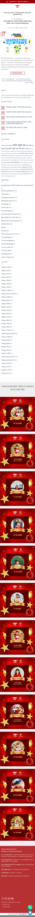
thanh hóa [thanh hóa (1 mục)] (29, 165)
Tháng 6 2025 (5, 270)
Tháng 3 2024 (5, 320)
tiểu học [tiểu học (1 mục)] (11, 169)
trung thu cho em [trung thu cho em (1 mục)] (17, 169)
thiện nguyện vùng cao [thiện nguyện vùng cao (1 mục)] (6, 167)
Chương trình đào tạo (7, 197)
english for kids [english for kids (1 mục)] (17, 153)
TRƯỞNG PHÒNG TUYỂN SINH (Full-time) (18, 107)
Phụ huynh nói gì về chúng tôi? (10, 221)
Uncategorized (5, 254)
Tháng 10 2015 (6, 363)
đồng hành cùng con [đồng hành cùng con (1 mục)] (11, 176)
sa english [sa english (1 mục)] (31, 160)
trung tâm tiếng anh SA (11, 80)
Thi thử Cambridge (7, 240)
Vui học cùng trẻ (6, 257)
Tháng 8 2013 (5, 373)
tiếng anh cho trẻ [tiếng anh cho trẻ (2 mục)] (27, 167)
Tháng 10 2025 (6, 267)
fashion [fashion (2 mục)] (22, 153)
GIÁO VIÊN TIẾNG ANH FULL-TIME (16, 127)
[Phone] (30, 907)
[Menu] (7, 1)
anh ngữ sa (22, 79)
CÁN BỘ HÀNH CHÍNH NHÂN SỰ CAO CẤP (19, 117)
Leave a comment (29, 82)
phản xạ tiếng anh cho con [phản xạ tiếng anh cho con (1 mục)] (6, 160)
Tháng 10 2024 (6, 297)
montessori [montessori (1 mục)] (20, 157)
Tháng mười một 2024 (8, 294)
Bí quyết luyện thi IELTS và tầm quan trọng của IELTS (17, 185)
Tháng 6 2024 (5, 310)
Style (2, 227)
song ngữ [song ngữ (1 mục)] (22, 165)
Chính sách (4, 194)
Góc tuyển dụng (17, 19)
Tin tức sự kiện (5, 247)
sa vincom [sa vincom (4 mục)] (15, 162)
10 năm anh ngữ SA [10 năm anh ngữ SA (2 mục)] (7, 145)
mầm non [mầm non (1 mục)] (25, 157)
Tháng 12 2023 (6, 330)
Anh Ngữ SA (23, 914)
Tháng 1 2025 (5, 287)
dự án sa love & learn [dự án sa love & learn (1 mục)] (9, 153)
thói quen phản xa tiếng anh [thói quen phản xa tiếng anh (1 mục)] (16, 167)
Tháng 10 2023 (6, 337)
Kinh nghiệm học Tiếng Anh (9, 217)
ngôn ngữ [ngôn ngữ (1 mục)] (30, 157)
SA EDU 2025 (5, 224)
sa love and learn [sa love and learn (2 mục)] (6, 162)
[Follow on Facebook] (2, 898)
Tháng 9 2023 (5, 340)
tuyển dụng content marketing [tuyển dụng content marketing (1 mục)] (17, 173)
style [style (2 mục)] (25, 165)
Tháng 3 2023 (5, 350)
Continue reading (17, 73)
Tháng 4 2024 (5, 317)
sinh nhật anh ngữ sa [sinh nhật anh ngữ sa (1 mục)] (15, 165)
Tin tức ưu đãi (5, 250)
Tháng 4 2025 (5, 277)
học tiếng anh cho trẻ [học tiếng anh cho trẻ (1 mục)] (20, 155)
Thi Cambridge (5, 237)
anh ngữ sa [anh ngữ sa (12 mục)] (19, 144)
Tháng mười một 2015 (8, 360)
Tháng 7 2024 (5, 307)
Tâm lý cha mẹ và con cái (9, 234)
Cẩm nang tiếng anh (7, 191)
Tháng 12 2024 (6, 290)
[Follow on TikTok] (6, 898)
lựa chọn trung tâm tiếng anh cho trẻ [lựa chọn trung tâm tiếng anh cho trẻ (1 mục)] (10, 157)
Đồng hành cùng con (7, 201)
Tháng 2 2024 (5, 323)
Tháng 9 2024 (5, 300)
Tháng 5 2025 (5, 274)
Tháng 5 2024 (5, 313)
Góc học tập (5, 207)
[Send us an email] (9, 898)
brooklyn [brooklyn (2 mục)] (27, 148)
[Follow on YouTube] (12, 898)
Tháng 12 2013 (6, 370)
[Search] (33, 6)
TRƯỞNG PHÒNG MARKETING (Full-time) (18, 112)
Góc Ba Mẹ (4, 204)
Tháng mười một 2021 (8, 357)
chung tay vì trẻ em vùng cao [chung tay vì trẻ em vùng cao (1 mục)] (16, 151)
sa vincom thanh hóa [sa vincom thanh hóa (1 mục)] (23, 162)
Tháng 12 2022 (6, 353)
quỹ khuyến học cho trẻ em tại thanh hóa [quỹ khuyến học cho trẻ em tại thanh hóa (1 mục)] (20, 160)
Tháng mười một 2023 (8, 333)
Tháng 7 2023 (5, 347)
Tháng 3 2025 (5, 280)
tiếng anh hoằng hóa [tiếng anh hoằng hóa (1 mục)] (5, 169)
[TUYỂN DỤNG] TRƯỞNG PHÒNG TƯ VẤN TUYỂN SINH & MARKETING (18, 122)
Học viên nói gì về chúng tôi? (10, 214)
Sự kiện (3, 231)
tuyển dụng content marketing (24, 80)
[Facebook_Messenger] (30, 912)
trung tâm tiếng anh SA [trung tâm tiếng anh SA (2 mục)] (22, 171)
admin (25, 27)
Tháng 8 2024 (5, 304)
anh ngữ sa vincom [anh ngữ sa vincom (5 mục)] (16, 148)
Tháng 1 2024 (5, 327)
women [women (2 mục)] (26, 173)
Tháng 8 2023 (5, 343)
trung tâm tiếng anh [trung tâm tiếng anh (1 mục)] (11, 171)
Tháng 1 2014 (5, 367)
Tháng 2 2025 (5, 284)
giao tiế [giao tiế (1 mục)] (7, 155)
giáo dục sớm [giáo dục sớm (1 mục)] (12, 155)
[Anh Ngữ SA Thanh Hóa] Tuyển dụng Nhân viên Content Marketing (17, 22)
